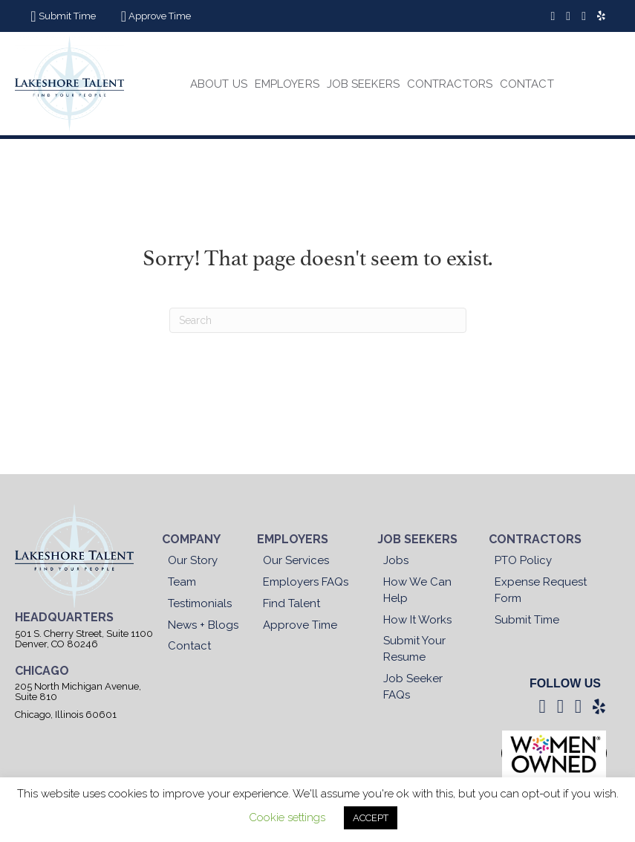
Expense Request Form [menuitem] (541, 590)
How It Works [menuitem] (417, 619)
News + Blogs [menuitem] (203, 625)
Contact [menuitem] (189, 645)
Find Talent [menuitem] (291, 603)
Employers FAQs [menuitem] (305, 582)
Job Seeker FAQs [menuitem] (413, 687)
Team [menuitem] (182, 582)
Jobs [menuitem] (395, 560)
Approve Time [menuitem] (300, 625)
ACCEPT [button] (370, 817)
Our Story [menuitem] (193, 560)
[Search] (317, 320)
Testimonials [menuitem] (200, 603)
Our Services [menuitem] (296, 560)
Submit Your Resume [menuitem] (414, 649)
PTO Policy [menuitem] (523, 560)
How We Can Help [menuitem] (417, 590)
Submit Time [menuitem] (527, 619)
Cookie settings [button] (287, 817)
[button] (61, 16)
